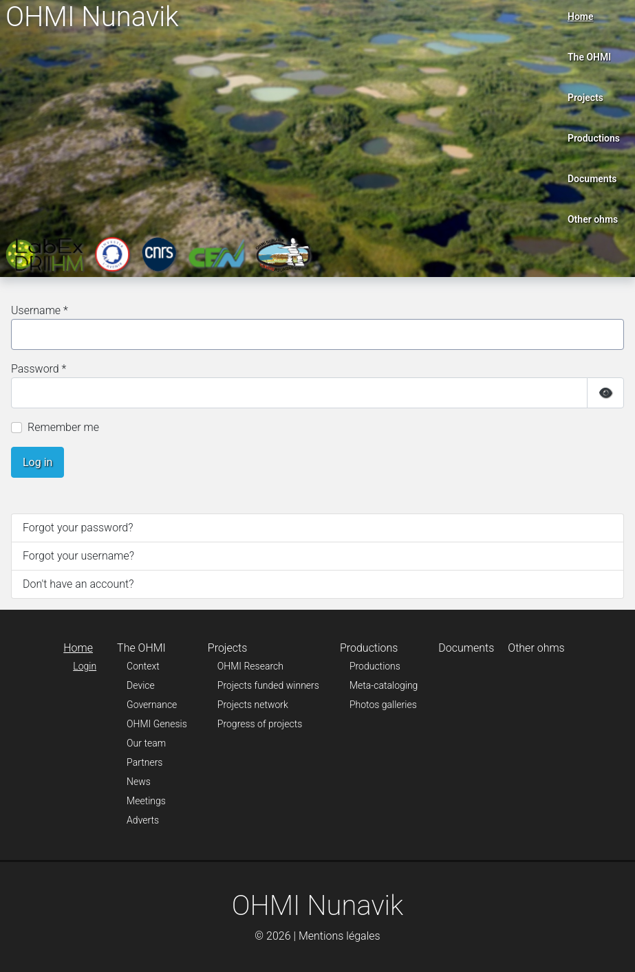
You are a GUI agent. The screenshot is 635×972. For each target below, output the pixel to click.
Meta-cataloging (383, 685)
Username (39, 310)
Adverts (143, 820)
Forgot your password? (78, 527)
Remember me (63, 427)
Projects (585, 97)
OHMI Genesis (157, 723)
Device (141, 685)
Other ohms (593, 219)
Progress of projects (260, 723)
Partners (144, 762)
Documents (592, 178)
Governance (152, 704)
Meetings (146, 800)
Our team (146, 743)
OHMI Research (250, 666)
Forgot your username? (78, 555)
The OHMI (589, 57)
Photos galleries (383, 704)
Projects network (252, 704)
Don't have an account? (78, 583)
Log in (37, 462)
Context (143, 666)
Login (84, 666)
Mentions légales (339, 935)
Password (38, 368)
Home (581, 16)
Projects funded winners (268, 685)
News (139, 781)
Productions (594, 138)
